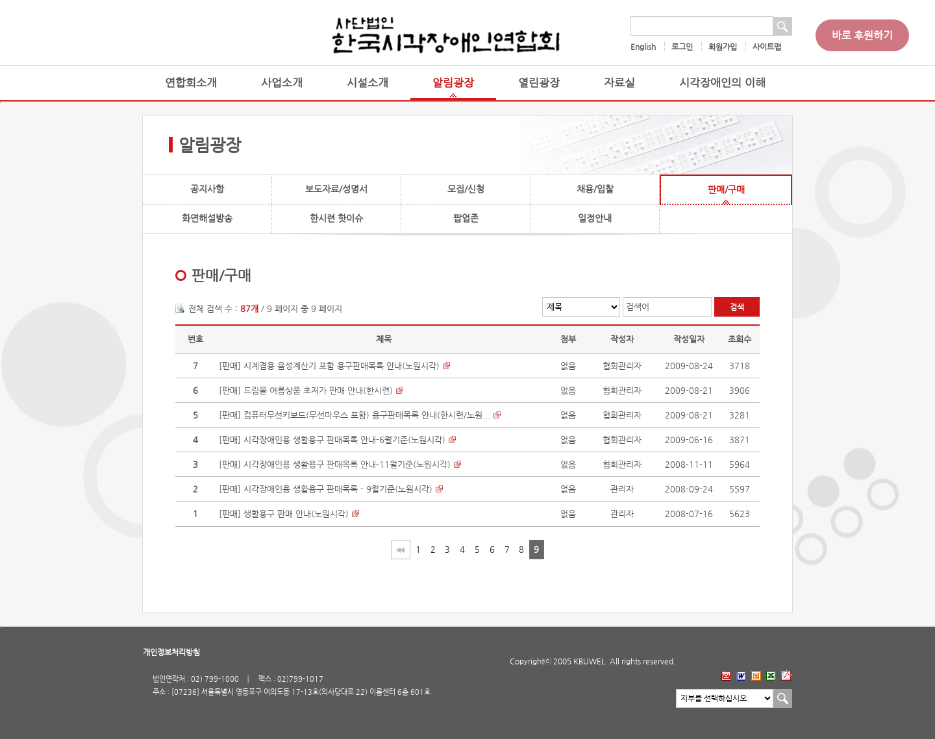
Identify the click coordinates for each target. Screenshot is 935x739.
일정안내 (595, 218)
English (643, 46)
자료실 (619, 83)
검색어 (637, 306)
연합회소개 (191, 83)
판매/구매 (726, 189)
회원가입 (722, 46)
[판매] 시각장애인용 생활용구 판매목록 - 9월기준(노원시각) (325, 489)
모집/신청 (465, 189)
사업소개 (282, 83)
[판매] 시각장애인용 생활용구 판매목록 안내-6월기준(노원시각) (332, 439)
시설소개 (367, 83)
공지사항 (207, 189)
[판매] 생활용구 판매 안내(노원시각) (284, 513)
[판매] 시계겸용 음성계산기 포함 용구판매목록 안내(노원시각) (329, 365)
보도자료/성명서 (336, 189)
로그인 (682, 46)
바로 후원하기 (862, 35)
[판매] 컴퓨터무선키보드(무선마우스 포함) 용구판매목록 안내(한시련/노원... (354, 415)
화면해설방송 (207, 218)
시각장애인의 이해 (722, 83)
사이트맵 (767, 46)
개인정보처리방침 (171, 652)
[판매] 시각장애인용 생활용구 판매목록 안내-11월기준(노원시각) (335, 464)
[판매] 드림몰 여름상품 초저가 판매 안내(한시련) (306, 390)
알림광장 (453, 83)
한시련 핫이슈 (336, 218)
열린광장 (539, 83)
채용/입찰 (595, 189)
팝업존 (466, 218)
